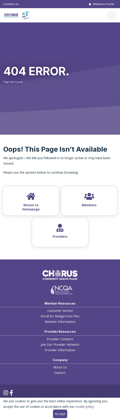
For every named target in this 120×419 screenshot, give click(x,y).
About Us (60, 367)
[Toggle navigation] (111, 15)
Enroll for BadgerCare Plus (60, 316)
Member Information (60, 322)
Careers (60, 373)
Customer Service (60, 311)
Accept (60, 414)
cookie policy (84, 406)
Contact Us (11, 4)
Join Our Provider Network (60, 344)
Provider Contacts (60, 339)
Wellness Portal (103, 4)
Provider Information (60, 350)
